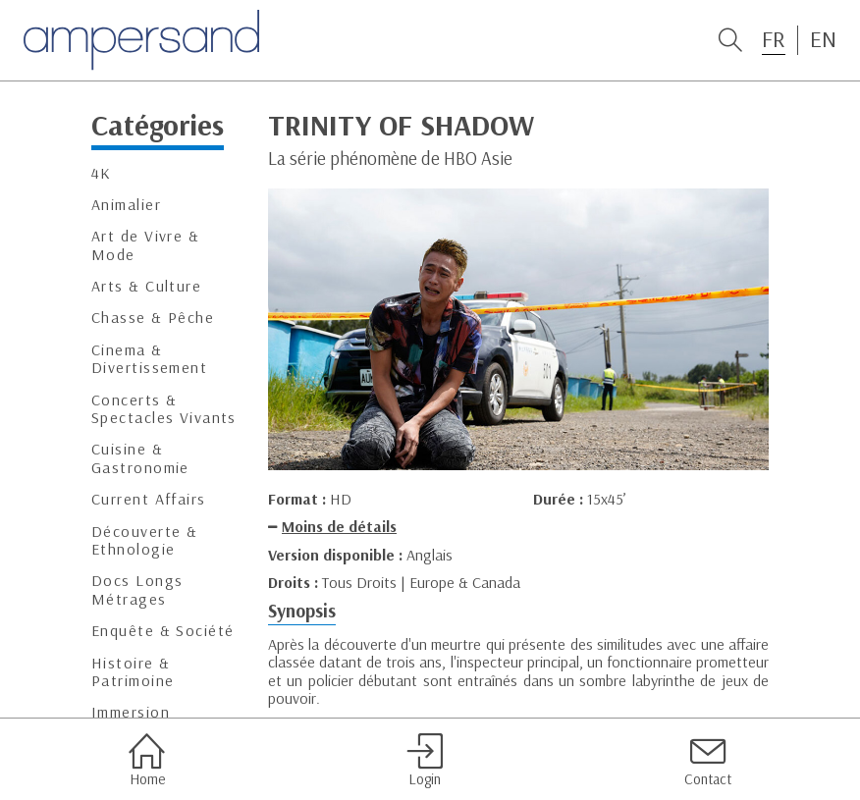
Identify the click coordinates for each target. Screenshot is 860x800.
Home (147, 759)
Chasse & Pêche (152, 317)
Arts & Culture (146, 286)
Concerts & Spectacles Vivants (164, 409)
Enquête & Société (162, 630)
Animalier (126, 204)
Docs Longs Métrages (137, 589)
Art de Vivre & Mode (145, 245)
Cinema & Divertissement (149, 359)
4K (101, 173)
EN (823, 39)
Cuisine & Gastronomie (140, 458)
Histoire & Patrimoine (132, 672)
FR (773, 39)
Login (424, 759)
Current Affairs (148, 499)
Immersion (130, 712)
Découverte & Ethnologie (144, 540)
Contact (707, 759)
